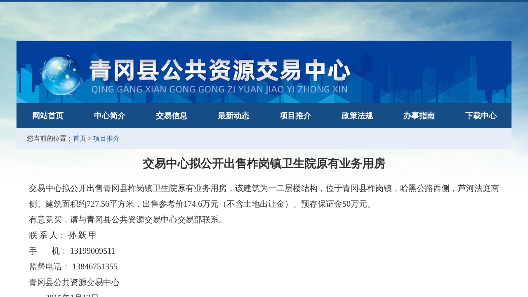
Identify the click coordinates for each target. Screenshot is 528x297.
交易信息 (171, 115)
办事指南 (419, 115)
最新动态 (233, 115)
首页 (79, 138)
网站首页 (48, 115)
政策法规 (357, 115)
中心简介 (109, 115)
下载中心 (481, 115)
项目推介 (295, 115)
